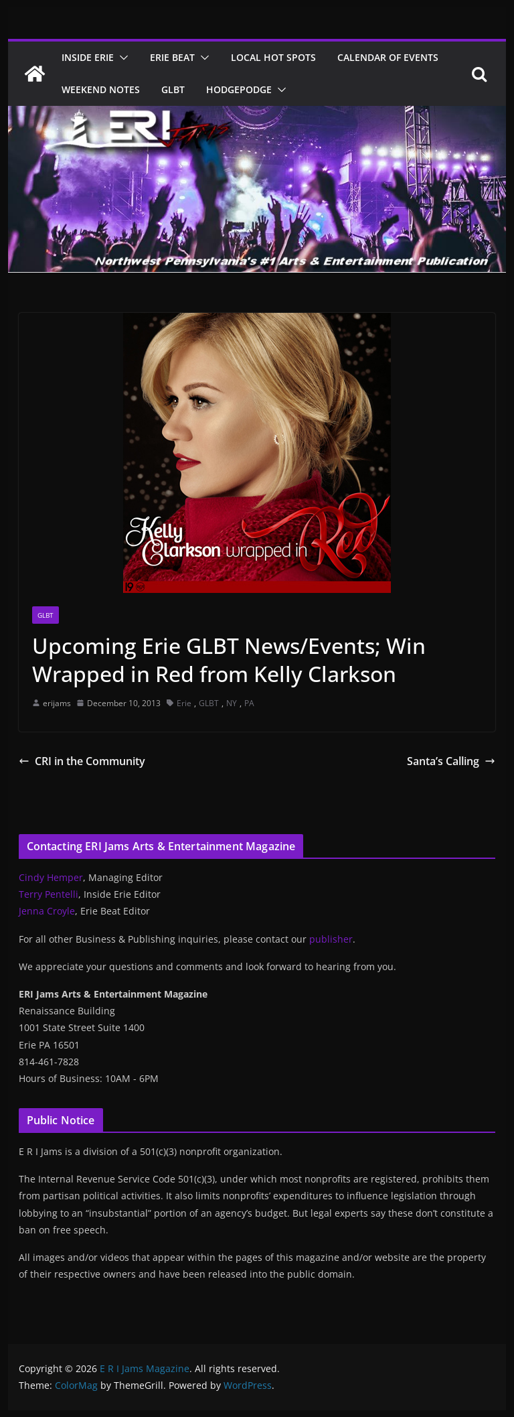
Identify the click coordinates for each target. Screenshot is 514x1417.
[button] (121, 57)
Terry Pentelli (48, 894)
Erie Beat (172, 57)
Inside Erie (88, 57)
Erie (184, 703)
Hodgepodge (239, 89)
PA (249, 703)
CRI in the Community (82, 761)
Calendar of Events (387, 57)
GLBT (173, 89)
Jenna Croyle (47, 910)
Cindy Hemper (51, 877)
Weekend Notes (101, 89)
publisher (331, 939)
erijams (57, 703)
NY (231, 703)
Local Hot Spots (273, 57)
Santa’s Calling (451, 761)
